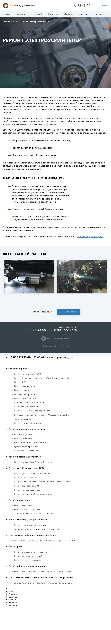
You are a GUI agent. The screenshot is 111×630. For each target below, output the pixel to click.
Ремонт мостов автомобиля (28, 446)
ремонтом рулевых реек (90, 260)
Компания (22, 15)
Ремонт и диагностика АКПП (28, 501)
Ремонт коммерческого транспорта (32, 434)
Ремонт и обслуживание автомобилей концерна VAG (41, 401)
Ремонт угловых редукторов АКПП (32, 497)
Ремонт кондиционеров (26, 422)
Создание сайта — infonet (55, 369)
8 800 (65, 353)
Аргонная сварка (22, 442)
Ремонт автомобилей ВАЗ (27, 397)
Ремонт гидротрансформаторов (30, 548)
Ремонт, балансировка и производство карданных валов (42, 594)
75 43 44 (38, 381)
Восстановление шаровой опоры (31, 466)
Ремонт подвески (23, 462)
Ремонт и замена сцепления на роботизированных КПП (42, 505)
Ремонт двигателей (23, 528)
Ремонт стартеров (23, 413)
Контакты (101, 15)
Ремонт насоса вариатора (27, 513)
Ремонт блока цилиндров (27, 533)
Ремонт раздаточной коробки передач (33, 517)
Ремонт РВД (20, 405)
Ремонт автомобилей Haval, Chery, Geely (35, 485)
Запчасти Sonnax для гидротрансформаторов (37, 552)
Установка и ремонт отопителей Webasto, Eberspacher (41, 438)
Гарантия (54, 15)
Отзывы (69, 15)
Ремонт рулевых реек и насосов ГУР (32, 575)
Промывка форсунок (24, 417)
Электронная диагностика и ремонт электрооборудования (43, 606)
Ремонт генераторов (24, 409)
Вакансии (84, 15)
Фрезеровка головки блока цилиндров (34, 537)
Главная (7, 15)
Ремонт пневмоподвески (26, 474)
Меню (105, 5)
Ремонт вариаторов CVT (26, 509)
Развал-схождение (23, 457)
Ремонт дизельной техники (27, 430)
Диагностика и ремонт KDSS (28, 470)
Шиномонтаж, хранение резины (30, 426)
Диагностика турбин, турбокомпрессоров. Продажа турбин (44, 564)
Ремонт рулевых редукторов (28, 583)
